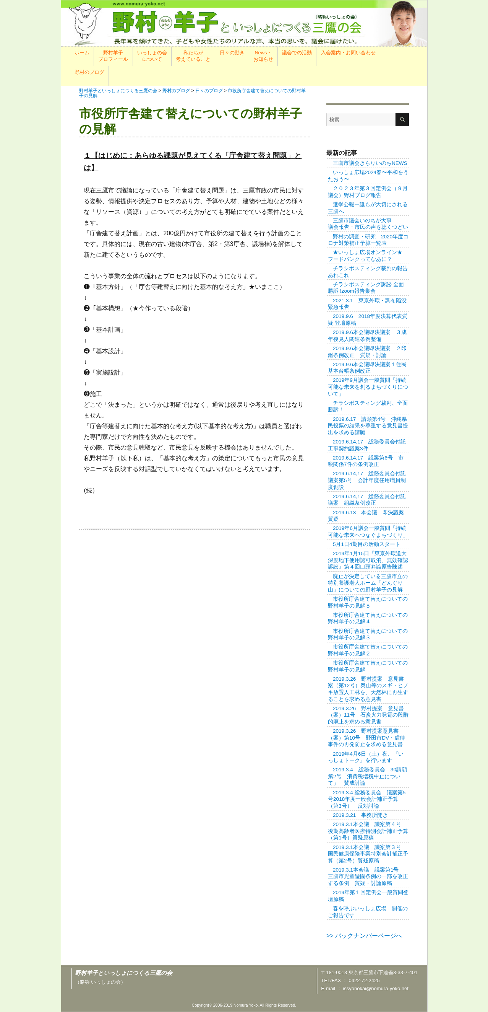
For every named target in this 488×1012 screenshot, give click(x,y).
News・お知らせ (263, 56)
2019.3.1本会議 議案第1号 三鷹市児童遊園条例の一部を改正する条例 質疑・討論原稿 (368, 876)
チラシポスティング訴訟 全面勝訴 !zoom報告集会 (366, 288)
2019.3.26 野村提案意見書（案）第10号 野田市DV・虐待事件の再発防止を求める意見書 (366, 737)
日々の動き (232, 52)
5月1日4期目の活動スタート (366, 544)
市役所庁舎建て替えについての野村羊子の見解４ (368, 618)
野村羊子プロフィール (113, 56)
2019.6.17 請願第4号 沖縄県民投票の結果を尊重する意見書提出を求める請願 (368, 425)
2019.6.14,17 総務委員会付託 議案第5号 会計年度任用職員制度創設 (369, 480)
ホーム (82, 52)
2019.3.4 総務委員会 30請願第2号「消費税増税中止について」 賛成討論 (367, 776)
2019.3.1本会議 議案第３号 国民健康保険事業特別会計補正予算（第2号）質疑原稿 (368, 854)
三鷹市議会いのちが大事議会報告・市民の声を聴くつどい (368, 224)
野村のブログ (89, 72)
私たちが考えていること (193, 56)
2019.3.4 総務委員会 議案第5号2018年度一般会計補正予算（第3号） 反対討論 (366, 799)
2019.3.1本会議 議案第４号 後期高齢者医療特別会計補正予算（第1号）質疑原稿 (368, 831)
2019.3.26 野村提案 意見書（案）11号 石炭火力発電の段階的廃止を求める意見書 (368, 715)
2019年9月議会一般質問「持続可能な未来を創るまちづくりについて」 (368, 386)
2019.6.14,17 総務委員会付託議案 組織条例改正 (367, 500)
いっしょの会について (152, 56)
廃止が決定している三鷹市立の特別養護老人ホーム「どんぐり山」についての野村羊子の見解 (368, 583)
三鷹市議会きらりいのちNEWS (370, 163)
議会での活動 (297, 52)
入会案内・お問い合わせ (348, 52)
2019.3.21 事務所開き (360, 815)
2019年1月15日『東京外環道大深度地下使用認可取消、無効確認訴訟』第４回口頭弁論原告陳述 (368, 560)
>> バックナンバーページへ (364, 935)
